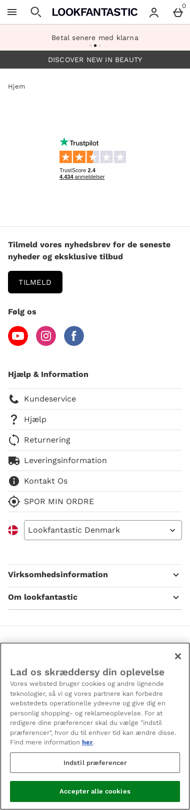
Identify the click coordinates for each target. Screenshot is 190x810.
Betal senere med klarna (95, 38)
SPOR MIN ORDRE (51, 502)
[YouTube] (18, 343)
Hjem (16, 86)
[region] (95, 726)
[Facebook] (74, 343)
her (87, 742)
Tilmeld (35, 282)
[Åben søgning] (36, 12)
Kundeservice (42, 399)
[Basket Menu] (178, 12)
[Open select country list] (103, 530)
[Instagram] (46, 343)
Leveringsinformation (57, 461)
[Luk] (178, 656)
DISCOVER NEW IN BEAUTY (95, 60)
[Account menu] (154, 12)
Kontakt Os (38, 481)
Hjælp (27, 420)
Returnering (39, 440)
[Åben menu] (12, 12)
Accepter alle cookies (95, 791)
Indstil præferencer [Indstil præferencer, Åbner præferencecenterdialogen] (95, 762)
